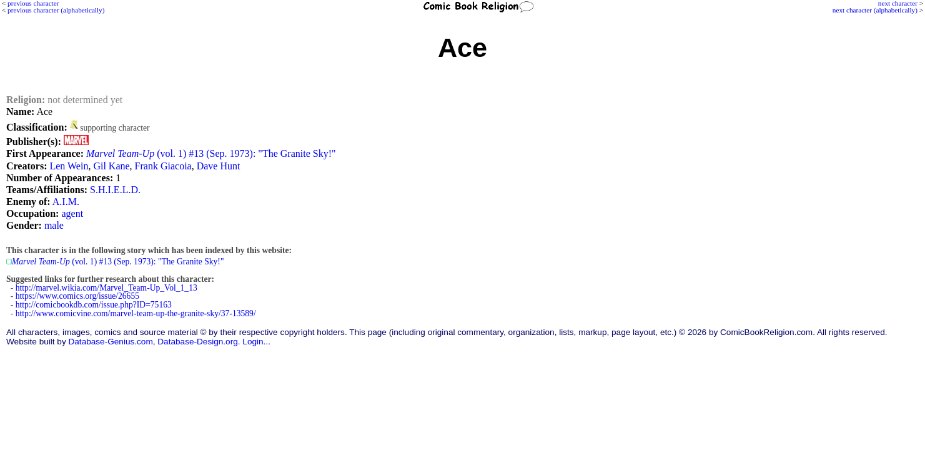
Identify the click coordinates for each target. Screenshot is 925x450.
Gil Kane (111, 166)
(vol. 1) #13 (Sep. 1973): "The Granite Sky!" (211, 153)
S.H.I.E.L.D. (115, 189)
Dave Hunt (218, 166)
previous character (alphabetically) (55, 10)
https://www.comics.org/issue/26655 (77, 296)
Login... (256, 341)
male (54, 225)
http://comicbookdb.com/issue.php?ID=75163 (94, 304)
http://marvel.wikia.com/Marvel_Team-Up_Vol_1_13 (106, 287)
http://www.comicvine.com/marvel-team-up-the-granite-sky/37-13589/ (136, 313)
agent (72, 213)
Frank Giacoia (163, 166)
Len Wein (68, 166)
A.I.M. (65, 201)
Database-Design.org (197, 341)
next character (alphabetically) (875, 10)
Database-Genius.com (110, 341)
